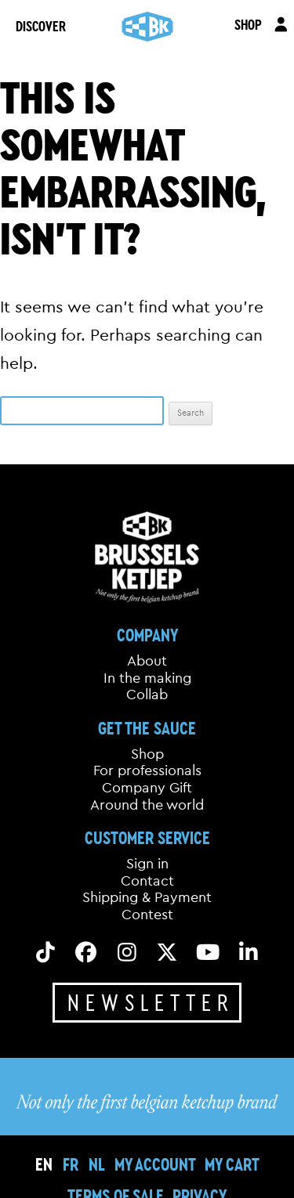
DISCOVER (41, 25)
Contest (147, 914)
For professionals (147, 770)
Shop (147, 754)
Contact (147, 880)
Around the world (147, 805)
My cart (232, 1164)
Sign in (147, 863)
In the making (147, 678)
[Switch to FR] (70, 1164)
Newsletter (150, 1002)
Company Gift (147, 787)
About (147, 660)
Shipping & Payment (147, 897)
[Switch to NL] (97, 1164)
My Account (155, 1164)
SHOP (248, 24)
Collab (147, 694)
